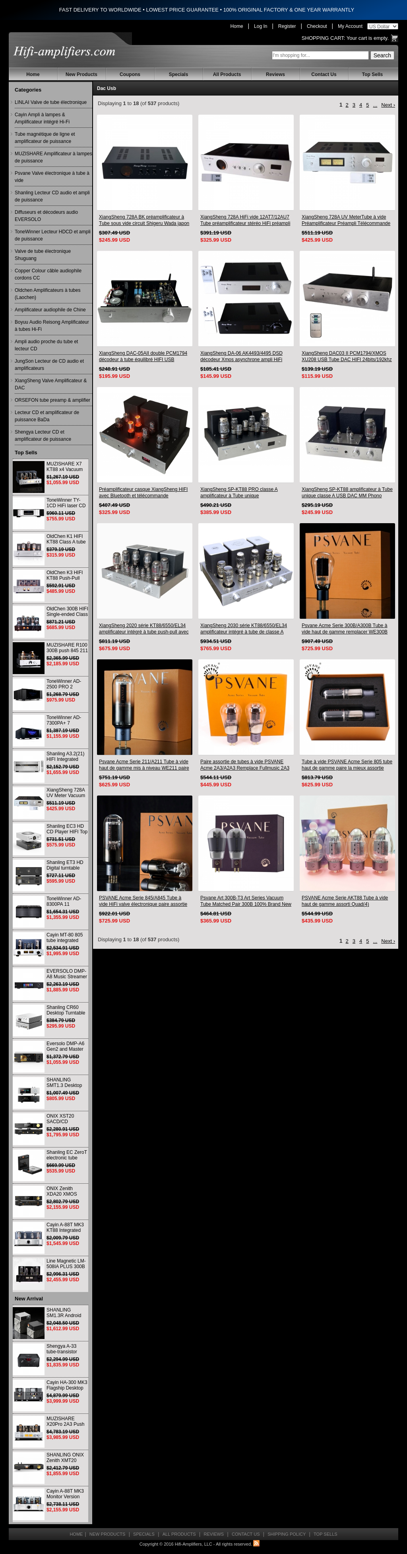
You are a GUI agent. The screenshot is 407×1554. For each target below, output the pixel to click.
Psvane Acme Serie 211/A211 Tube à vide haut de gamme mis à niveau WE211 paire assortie (144, 765)
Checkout (317, 26)
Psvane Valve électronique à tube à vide (52, 176)
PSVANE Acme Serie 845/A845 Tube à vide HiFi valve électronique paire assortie (143, 901)
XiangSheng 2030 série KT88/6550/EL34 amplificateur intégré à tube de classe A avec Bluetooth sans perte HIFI (243, 629)
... (375, 105)
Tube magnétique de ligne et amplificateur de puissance (45, 137)
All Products (227, 74)
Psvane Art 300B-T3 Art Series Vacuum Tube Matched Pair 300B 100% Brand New (245, 901)
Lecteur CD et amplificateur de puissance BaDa (47, 416)
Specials (178, 74)
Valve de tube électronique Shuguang (43, 254)
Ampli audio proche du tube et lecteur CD (46, 345)
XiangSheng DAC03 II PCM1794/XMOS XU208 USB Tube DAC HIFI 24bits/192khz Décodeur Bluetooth (347, 356)
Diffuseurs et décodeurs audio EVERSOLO (46, 215)
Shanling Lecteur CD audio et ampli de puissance (52, 196)
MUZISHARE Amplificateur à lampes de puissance (53, 157)
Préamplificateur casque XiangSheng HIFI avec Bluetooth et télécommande (143, 492)
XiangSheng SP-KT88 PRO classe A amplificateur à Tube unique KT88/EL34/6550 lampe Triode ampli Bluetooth (239, 493)
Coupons (130, 74)
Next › (388, 105)
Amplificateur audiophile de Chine (50, 310)
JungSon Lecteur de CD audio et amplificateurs (49, 364)
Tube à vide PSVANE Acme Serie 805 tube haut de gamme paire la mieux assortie (347, 765)
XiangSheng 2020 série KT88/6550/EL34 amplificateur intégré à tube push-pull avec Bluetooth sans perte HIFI (143, 629)
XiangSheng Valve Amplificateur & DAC (51, 384)
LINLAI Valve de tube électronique (51, 102)
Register (287, 26)
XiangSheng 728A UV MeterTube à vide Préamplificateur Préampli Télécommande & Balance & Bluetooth (346, 220)
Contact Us (323, 74)
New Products (81, 74)
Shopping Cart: (323, 38)
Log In (260, 26)
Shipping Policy (286, 1534)
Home (237, 26)
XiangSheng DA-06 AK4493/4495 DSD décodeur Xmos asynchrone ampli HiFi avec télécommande (241, 356)
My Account (350, 26)
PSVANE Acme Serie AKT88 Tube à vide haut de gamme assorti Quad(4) (345, 901)
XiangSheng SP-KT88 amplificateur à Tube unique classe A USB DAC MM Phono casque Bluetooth (347, 493)
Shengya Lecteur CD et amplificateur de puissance (43, 435)
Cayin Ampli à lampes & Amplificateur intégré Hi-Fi (42, 118)
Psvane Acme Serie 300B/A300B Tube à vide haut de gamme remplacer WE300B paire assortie (345, 629)
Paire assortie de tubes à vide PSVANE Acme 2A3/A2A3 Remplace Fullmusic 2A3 (244, 765)
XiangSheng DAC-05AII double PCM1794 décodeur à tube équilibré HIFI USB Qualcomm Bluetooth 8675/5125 (143, 356)
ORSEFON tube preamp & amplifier (52, 400)
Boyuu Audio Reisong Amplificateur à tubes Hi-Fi (52, 325)
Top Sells (372, 74)
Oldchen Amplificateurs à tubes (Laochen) (47, 293)
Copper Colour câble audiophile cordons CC (48, 274)
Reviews (275, 74)
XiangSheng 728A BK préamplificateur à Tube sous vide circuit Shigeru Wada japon (144, 220)
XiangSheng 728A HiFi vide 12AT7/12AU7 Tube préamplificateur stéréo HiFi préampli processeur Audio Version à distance (245, 220)
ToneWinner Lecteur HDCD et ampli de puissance (53, 235)
